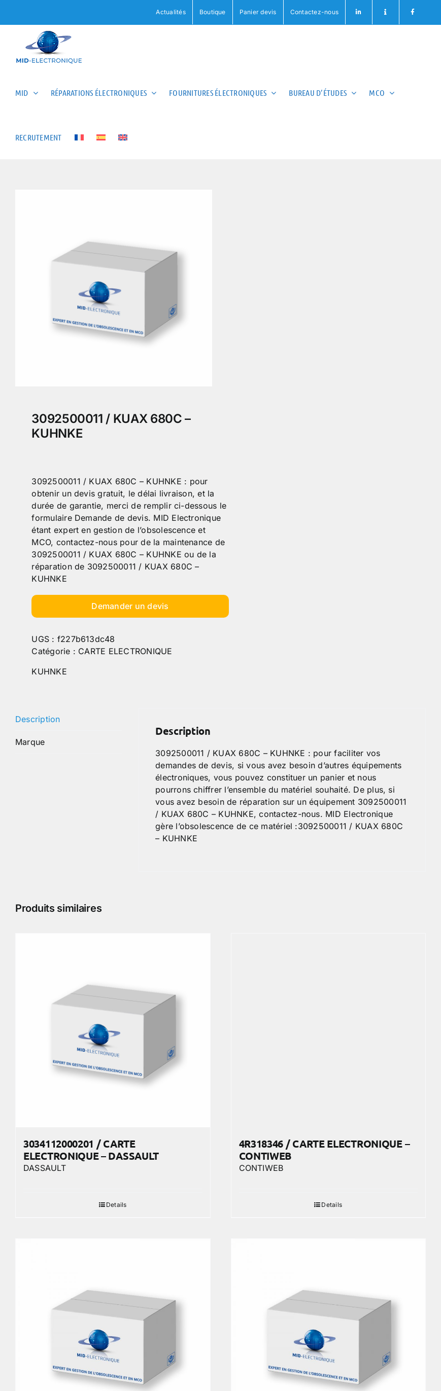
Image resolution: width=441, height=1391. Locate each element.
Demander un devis (129, 606)
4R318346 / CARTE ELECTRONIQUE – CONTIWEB (324, 1149)
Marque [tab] (30, 742)
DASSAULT (44, 1168)
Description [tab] (37, 719)
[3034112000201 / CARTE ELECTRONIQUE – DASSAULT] (113, 1031)
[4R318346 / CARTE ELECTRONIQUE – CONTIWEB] (328, 1031)
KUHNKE (48, 671)
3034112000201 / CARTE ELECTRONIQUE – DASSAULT (91, 1149)
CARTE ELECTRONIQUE (125, 651)
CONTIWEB (261, 1168)
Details (116, 1204)
